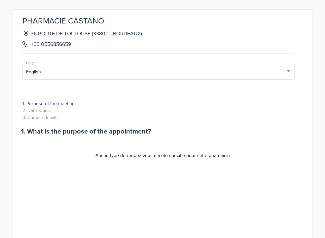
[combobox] (158, 72)
